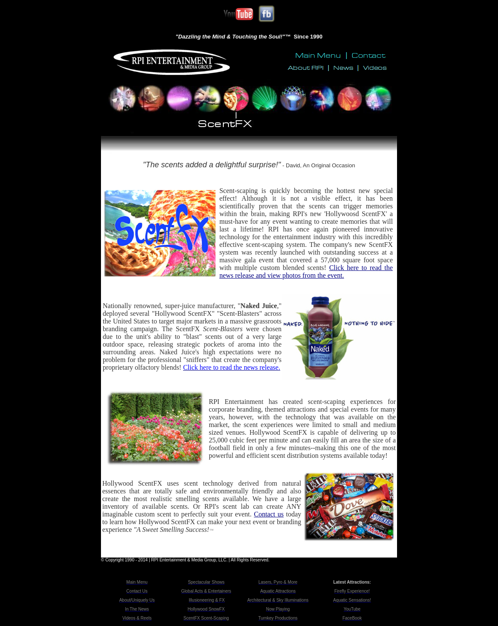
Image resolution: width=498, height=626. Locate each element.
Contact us (268, 514)
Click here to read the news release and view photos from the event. (306, 271)
